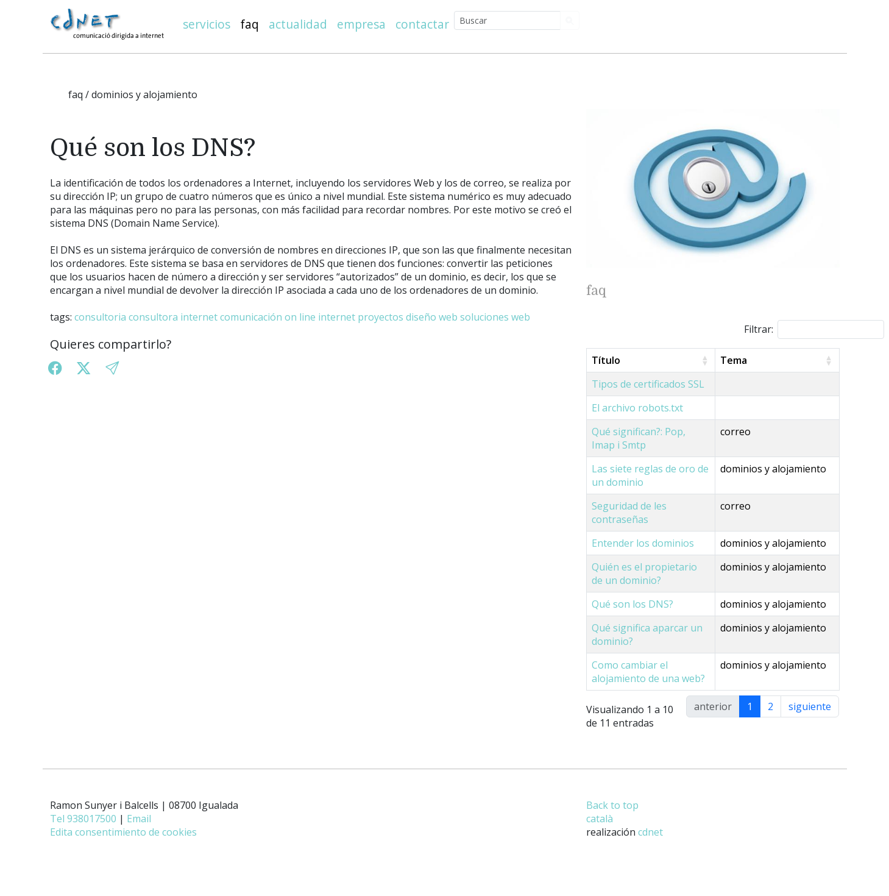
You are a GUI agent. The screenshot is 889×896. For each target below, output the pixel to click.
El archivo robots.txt (637, 407)
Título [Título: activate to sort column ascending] (606, 360)
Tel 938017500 (83, 832)
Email (139, 832)
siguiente (809, 720)
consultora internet (173, 317)
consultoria (100, 317)
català (599, 832)
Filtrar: (814, 329)
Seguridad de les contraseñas (659, 506)
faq (249, 24)
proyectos (380, 317)
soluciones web (495, 317)
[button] (112, 368)
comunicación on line (268, 317)
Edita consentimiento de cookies (123, 845)
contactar (422, 24)
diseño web (432, 317)
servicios (206, 24)
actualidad (298, 24)
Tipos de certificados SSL (648, 384)
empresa (361, 24)
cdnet (650, 845)
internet (336, 317)
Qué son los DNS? (632, 604)
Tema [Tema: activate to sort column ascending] (759, 360)
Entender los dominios (643, 529)
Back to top (612, 818)
